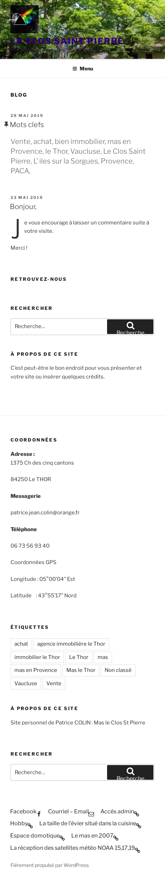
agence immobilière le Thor (71, 644)
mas (103, 657)
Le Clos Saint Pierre (67, 41)
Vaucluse (25, 683)
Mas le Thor (80, 670)
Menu (82, 68)
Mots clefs (27, 124)
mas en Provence (35, 670)
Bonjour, (23, 206)
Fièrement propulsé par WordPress (50, 865)
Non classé (118, 670)
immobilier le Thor (37, 657)
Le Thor (78, 657)
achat (21, 644)
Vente (53, 683)
